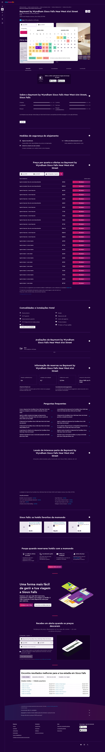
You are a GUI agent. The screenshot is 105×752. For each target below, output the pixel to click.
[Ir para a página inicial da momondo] (9, 2)
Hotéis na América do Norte (33, 7)
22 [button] (47, 47)
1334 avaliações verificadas (32, 20)
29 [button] (47, 50)
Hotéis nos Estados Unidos (45, 7)
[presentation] (61, 80)
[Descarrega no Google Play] (53, 81)
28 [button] (43, 50)
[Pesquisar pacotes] (2, 15)
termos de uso (38, 659)
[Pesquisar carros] (2, 12)
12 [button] (36, 44)
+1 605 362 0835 (24, 18)
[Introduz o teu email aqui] (37, 647)
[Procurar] (2, 9)
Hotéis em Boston (59, 689)
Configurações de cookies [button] (25, 294)
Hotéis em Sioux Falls (67, 7)
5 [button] (71, 37)
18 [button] (33, 47)
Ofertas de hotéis (23, 7)
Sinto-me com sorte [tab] (51, 677)
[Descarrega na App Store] (61, 81)
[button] (2, 2)
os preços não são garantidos (52, 706)
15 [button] (46, 44)
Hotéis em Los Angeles (27, 689)
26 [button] (37, 50)
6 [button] (40, 40)
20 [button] (40, 47)
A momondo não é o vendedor (55, 710)
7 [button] (43, 40)
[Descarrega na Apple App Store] (83, 730)
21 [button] (43, 47)
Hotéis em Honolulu (59, 685)
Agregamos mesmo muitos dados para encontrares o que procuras (55, 713)
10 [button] (30, 44)
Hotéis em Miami (25, 685)
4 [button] (33, 40)
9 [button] (50, 40)
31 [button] (30, 54)
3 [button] (30, 40)
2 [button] (50, 37)
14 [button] (43, 44)
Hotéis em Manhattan (26, 693)
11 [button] (33, 44)
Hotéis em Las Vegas (59, 687)
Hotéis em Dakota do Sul (56, 7)
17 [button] (30, 47)
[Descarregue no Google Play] (83, 727)
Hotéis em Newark (59, 693)
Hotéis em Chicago (26, 691)
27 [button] (40, 50)
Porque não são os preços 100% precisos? (55, 715)
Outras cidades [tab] (25, 677)
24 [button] (30, 50)
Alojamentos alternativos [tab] (38, 677)
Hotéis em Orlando (26, 687)
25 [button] (33, 50)
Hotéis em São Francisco (60, 691)
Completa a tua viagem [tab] (64, 677)
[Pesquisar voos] (2, 6)
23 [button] (50, 47)
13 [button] (40, 44)
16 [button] (50, 44)
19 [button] (36, 47)
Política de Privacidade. (46, 659)
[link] (55, 567)
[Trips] (2, 19)
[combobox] (37, 639)
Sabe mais (69, 287)
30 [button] (50, 50)
